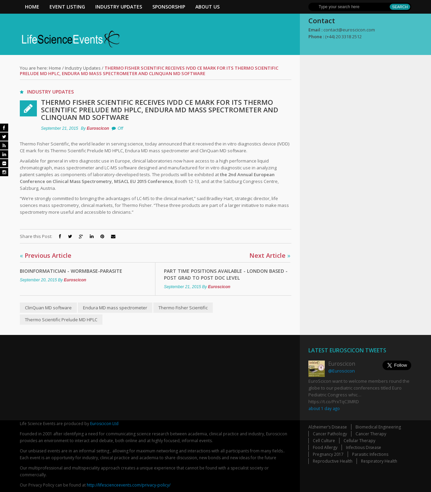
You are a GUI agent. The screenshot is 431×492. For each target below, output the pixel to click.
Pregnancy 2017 (328, 454)
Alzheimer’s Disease (327, 427)
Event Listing (67, 6)
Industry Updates (118, 6)
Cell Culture (324, 441)
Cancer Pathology (330, 434)
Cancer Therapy (371, 434)
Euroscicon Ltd (104, 423)
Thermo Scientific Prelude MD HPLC (61, 320)
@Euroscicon (341, 371)
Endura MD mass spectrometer (115, 308)
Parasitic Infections (370, 454)
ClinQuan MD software (48, 308)
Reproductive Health (332, 461)
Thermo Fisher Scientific (183, 308)
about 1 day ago (324, 408)
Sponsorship (168, 6)
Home (32, 6)
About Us (207, 6)
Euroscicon (98, 128)
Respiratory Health (379, 461)
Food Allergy (325, 447)
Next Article (269, 255)
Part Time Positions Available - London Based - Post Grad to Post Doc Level (226, 274)
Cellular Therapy (359, 441)
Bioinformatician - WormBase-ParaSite (71, 271)
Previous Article (45, 255)
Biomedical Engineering (378, 427)
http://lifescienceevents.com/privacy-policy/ (128, 485)
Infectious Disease (363, 447)
